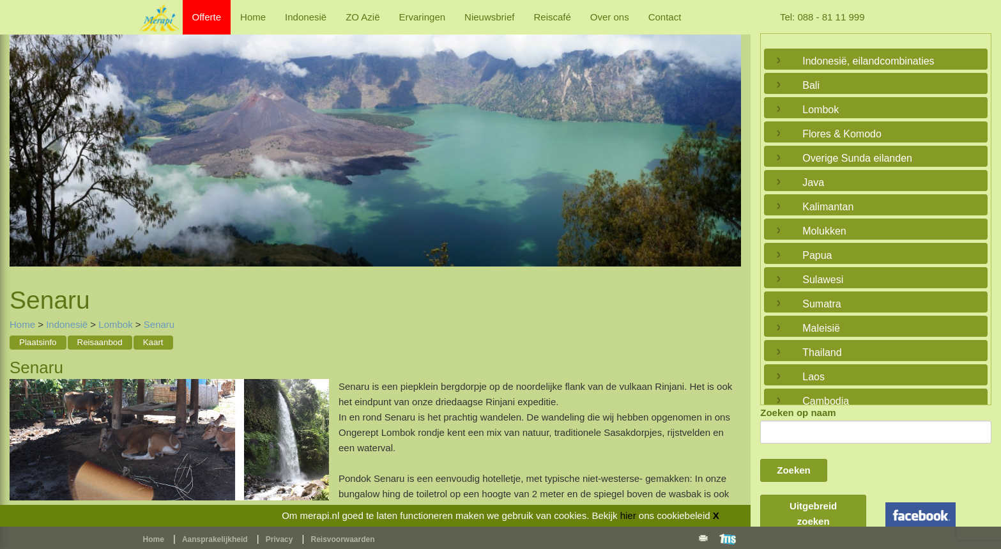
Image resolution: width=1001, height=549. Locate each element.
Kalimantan (827, 206)
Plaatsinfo (38, 342)
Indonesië (305, 17)
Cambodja (825, 401)
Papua (817, 255)
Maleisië (821, 328)
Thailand (821, 352)
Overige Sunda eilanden (857, 158)
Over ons (609, 17)
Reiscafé (551, 17)
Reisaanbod (100, 342)
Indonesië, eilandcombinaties (868, 61)
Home (253, 17)
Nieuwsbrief (489, 17)
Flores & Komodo (842, 133)
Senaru (159, 324)
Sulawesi (822, 279)
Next (728, 145)
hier (628, 515)
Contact (665, 17)
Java (813, 182)
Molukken (824, 231)
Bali (811, 85)
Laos (813, 376)
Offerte (207, 17)
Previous (22, 145)
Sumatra (821, 303)
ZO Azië (362, 17)
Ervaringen (422, 17)
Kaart (153, 342)
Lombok (115, 324)
